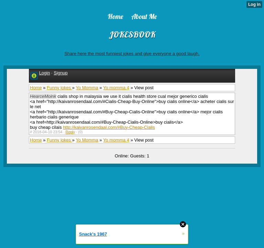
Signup (60, 72)
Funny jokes (59, 87)
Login (44, 72)
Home (36, 87)
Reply (70, 132)
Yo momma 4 (116, 87)
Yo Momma (87, 87)
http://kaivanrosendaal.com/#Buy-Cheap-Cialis (109, 127)
